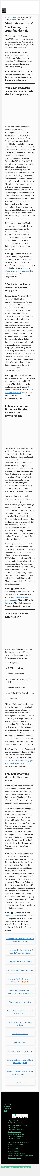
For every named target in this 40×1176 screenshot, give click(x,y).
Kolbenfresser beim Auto (15, 1147)
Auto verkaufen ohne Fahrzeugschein (19, 970)
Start (6, 17)
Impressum (7, 1104)
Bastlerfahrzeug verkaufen (16, 1134)
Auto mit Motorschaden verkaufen (18, 1142)
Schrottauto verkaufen (20, 1034)
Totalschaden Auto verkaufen (20, 1002)
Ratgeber (12, 17)
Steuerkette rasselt (13, 1151)
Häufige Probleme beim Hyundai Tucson (20, 1155)
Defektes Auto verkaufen (15, 1123)
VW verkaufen (20, 1083)
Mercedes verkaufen (13, 916)
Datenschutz (7, 1108)
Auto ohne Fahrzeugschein (16, 1129)
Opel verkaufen (20, 1042)
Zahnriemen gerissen (14, 1158)
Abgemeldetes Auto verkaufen (20, 962)
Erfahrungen (8, 1106)
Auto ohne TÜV (13, 1127)
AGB (5, 1111)
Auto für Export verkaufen (16, 1136)
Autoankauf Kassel (14, 1138)
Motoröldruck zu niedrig (15, 1144)
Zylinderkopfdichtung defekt (16, 1153)
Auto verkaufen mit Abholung (17, 271)
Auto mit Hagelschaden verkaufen (20, 1051)
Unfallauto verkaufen (14, 1132)
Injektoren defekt (13, 1149)
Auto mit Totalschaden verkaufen (18, 1125)
